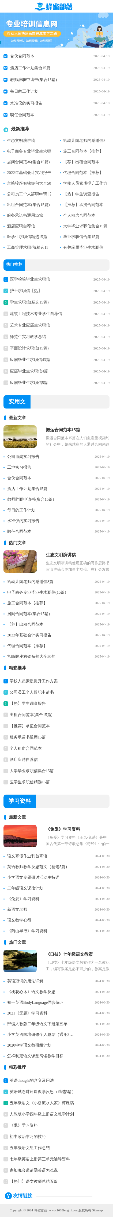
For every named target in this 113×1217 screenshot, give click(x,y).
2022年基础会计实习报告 (29, 172)
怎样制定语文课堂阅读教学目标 (35, 1056)
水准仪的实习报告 (26, 103)
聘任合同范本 (22, 115)
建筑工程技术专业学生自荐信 (36, 314)
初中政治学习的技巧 (28, 1136)
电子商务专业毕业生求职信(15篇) (36, 592)
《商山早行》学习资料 (27, 931)
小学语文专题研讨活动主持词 (33, 877)
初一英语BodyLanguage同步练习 (35, 1002)
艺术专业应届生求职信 (30, 325)
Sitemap (97, 1210)
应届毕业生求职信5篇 (29, 382)
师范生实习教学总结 (28, 337)
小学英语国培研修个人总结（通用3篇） (40, 1034)
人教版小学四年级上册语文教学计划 (42, 1114)
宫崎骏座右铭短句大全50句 (31, 656)
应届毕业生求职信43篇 (30, 359)
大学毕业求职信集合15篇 (85, 226)
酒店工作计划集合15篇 (30, 68)
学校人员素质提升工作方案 (34, 681)
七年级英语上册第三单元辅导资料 (40, 1159)
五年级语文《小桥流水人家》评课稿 (42, 1103)
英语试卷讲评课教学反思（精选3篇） (43, 1092)
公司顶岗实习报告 (23, 456)
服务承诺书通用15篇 (25, 215)
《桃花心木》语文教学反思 (31, 992)
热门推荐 (14, 265)
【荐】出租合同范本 (81, 162)
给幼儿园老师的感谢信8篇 (30, 582)
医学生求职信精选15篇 (27, 237)
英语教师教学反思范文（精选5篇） (38, 867)
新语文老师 (17, 909)
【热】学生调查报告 (81, 194)
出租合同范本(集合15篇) (28, 205)
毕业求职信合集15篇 (81, 237)
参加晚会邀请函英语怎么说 (34, 1170)
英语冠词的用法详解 (25, 981)
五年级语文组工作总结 (30, 1148)
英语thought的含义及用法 (32, 1080)
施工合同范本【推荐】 (83, 151)
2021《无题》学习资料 (27, 1013)
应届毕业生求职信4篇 (29, 371)
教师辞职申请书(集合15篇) (33, 79)
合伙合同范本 (22, 56)
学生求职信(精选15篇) (29, 302)
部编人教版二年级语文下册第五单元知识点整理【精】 (40, 1024)
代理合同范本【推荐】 (83, 172)
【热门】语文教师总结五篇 (34, 1181)
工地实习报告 (19, 467)
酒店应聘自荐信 (21, 226)
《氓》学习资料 (24, 1125)
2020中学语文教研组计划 (29, 1045)
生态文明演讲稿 (21, 140)
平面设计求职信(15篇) (29, 348)
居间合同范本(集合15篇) (28, 162)
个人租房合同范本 (79, 215)
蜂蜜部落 (41, 1210)
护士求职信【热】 (26, 291)
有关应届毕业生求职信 (83, 247)
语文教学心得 (19, 920)
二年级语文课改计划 (25, 888)
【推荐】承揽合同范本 (83, 205)
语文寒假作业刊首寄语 (27, 856)
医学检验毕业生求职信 (30, 279)
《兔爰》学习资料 (23, 899)
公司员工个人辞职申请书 (29, 194)
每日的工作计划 (24, 91)
